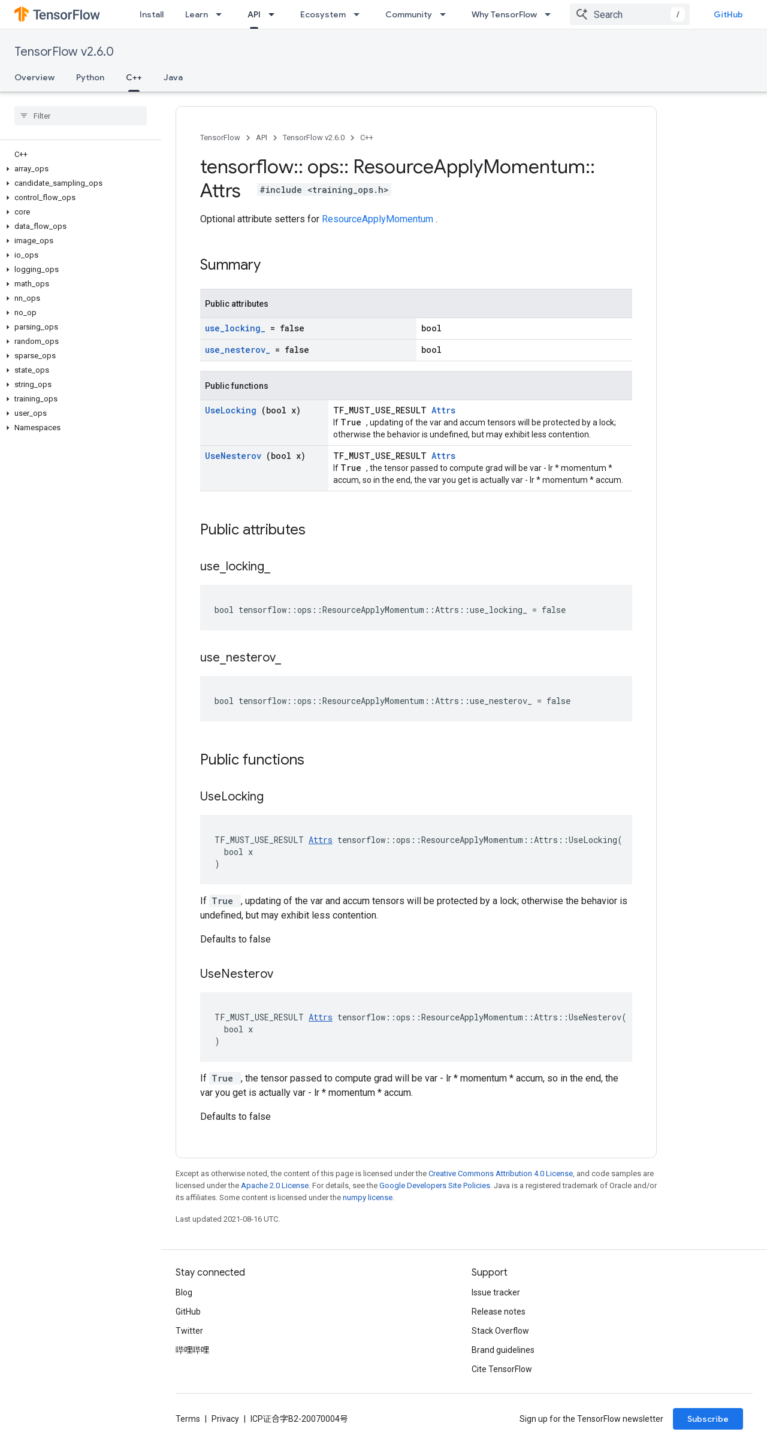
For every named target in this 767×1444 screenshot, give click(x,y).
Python (90, 77)
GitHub (728, 14)
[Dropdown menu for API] (275, 14)
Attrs (443, 410)
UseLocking (233, 410)
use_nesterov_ (240, 349)
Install (152, 14)
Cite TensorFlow (502, 1369)
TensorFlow (220, 137)
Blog (184, 1292)
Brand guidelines (503, 1350)
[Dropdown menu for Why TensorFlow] (551, 14)
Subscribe (708, 1418)
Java (173, 77)
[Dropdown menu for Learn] (222, 14)
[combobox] (630, 14)
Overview (34, 77)
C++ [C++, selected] (134, 77)
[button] (78, 169)
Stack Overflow (500, 1331)
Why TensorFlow (504, 14)
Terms (188, 1419)
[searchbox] (80, 115)
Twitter (189, 1331)
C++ (366, 137)
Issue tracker (496, 1292)
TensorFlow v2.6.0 (64, 51)
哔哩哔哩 (192, 1350)
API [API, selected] (254, 14)
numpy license (367, 1197)
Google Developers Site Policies (434, 1185)
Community (408, 14)
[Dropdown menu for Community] (446, 14)
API (261, 137)
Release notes (499, 1311)
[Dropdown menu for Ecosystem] (360, 14)
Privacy (225, 1419)
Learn (196, 14)
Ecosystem (323, 14)
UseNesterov (235, 455)
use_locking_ (237, 328)
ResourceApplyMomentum (379, 219)
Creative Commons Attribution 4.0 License (500, 1173)
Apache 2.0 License (275, 1185)
